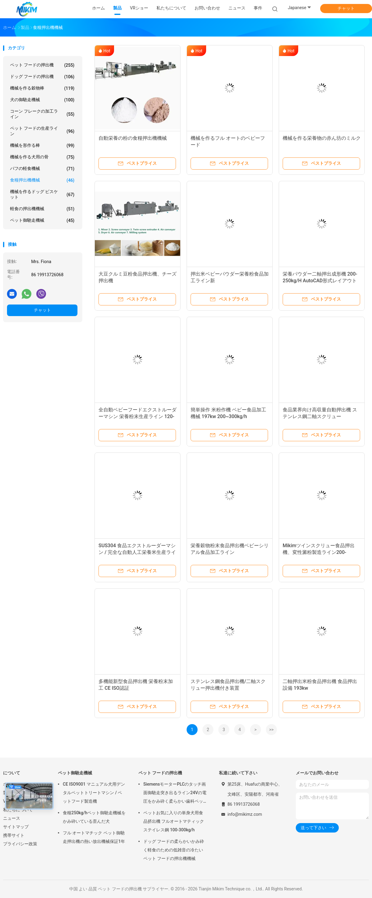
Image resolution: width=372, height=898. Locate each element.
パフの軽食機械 (42, 169)
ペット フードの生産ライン (42, 131)
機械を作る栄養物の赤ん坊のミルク (322, 138)
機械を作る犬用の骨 (42, 157)
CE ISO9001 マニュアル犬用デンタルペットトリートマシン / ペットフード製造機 (94, 793)
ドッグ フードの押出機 (42, 77)
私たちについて (18, 809)
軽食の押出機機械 (42, 209)
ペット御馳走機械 (42, 220)
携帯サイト (13, 835)
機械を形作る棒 (42, 146)
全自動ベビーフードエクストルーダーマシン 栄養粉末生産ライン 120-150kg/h (137, 416)
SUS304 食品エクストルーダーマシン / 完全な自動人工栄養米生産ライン (137, 552)
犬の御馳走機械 (42, 100)
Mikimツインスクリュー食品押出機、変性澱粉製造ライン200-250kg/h (319, 552)
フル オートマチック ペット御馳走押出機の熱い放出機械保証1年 (94, 837)
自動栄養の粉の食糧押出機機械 (132, 138)
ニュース (11, 818)
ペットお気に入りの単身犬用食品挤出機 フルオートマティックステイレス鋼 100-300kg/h (173, 821)
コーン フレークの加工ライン (42, 114)
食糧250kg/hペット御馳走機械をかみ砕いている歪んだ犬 (94, 817)
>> (271, 729)
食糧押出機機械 (42, 180)
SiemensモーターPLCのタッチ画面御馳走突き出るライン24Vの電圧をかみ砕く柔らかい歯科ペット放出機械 (174, 793)
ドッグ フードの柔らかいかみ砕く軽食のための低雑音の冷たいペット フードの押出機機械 (173, 850)
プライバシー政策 (20, 843)
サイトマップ (16, 826)
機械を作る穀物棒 (42, 88)
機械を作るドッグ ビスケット (42, 194)
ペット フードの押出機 (42, 65)
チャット (346, 8)
